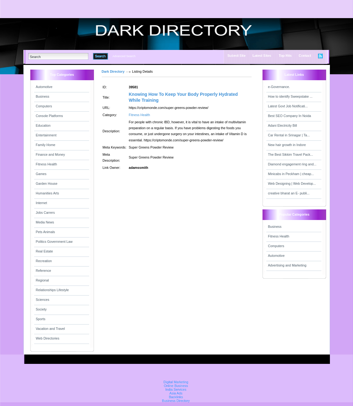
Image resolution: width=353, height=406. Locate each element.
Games (41, 174)
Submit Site (237, 55)
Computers (44, 106)
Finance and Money (50, 154)
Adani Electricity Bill (282, 125)
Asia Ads (175, 393)
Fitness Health (46, 164)
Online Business (176, 386)
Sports (41, 319)
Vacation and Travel (50, 328)
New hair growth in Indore (287, 145)
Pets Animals (45, 232)
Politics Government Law (54, 241)
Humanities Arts (47, 193)
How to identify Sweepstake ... (290, 96)
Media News (45, 222)
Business (42, 96)
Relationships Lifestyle (52, 290)
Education (43, 125)
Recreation (44, 261)
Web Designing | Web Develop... (292, 183)
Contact (305, 55)
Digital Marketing (176, 382)
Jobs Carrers (45, 212)
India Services (175, 389)
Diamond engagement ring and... (292, 164)
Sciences (42, 299)
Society (41, 309)
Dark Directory (113, 71)
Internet (41, 203)
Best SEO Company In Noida (289, 116)
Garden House (46, 183)
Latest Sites (261, 55)
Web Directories (48, 338)
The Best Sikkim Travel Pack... (290, 154)
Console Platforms (49, 116)
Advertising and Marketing (287, 265)
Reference (43, 270)
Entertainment (46, 135)
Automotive (44, 87)
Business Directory (176, 401)
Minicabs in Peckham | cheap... (291, 174)
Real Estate (44, 251)
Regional (42, 280)
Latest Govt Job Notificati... (288, 106)
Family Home (46, 145)
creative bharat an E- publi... (289, 193)
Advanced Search (124, 56)
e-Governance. (279, 87)
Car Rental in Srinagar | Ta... (289, 135)
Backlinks (176, 397)
